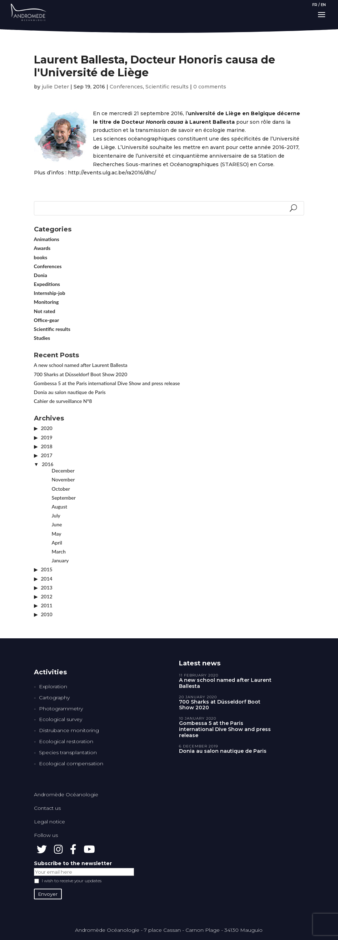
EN (323, 4)
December (63, 471)
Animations (46, 239)
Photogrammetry (61, 708)
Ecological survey (60, 719)
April (57, 543)
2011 (46, 605)
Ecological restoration (66, 741)
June (57, 524)
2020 (46, 428)
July (56, 515)
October (61, 489)
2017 (46, 455)
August (59, 507)
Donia (40, 275)
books (41, 257)
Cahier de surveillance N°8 (63, 401)
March (59, 551)
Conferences (126, 86)
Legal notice (49, 821)
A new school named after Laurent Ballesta (81, 365)
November (63, 479)
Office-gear (46, 320)
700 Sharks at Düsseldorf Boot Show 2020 (81, 374)
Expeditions (47, 284)
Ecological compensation (71, 763)
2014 (46, 579)
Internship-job (49, 293)
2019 (46, 437)
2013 (46, 587)
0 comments (209, 86)
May (56, 534)
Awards (42, 248)
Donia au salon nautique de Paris (70, 392)
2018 (46, 446)
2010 (46, 614)
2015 (46, 569)
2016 (47, 464)
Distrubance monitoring (69, 730)
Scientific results (167, 86)
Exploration (53, 686)
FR (314, 4)
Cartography (54, 697)
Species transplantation (68, 752)
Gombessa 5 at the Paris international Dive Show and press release (107, 383)
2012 (46, 596)
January (60, 560)
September (64, 498)
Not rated (44, 311)
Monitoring (46, 302)
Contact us (47, 808)
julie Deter (55, 86)
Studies (42, 338)
